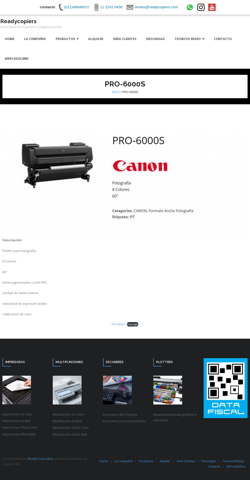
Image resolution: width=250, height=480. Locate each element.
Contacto (214, 466)
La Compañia (123, 461)
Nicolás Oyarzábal (40, 459)
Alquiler (165, 461)
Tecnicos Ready (233, 461)
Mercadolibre (236, 466)
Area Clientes (186, 461)
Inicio (116, 92)
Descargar (132, 324)
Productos (146, 461)
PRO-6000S (118, 324)
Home (103, 461)
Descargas (208, 461)
